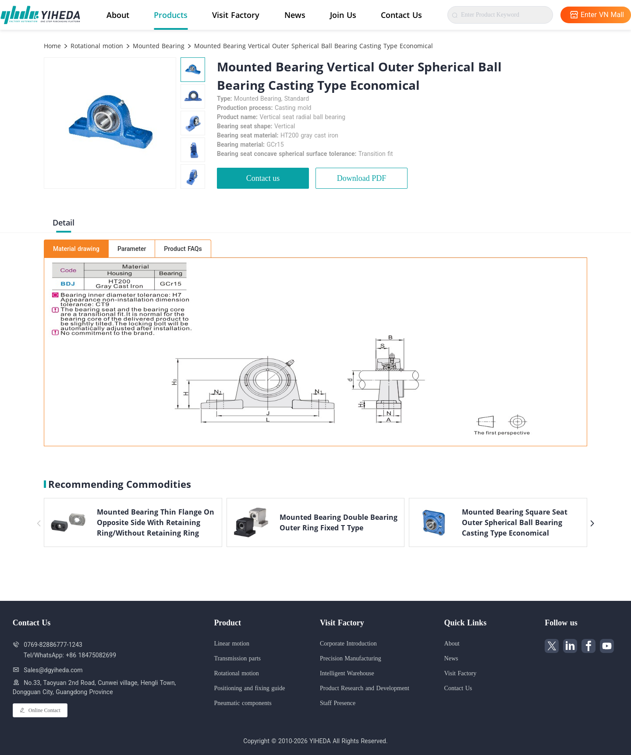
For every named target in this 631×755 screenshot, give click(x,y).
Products (171, 15)
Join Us (343, 15)
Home (52, 46)
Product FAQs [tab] (183, 248)
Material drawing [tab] (76, 248)
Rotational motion (95, 46)
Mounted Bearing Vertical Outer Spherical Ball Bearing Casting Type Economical (312, 46)
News (294, 15)
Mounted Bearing (157, 46)
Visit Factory (235, 15)
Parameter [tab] (131, 248)
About (117, 15)
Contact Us (401, 15)
